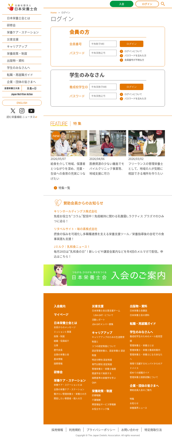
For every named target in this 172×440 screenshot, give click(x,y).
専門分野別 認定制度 (102, 364)
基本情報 (58, 359)
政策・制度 (59, 336)
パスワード (77, 53)
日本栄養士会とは (18, 18)
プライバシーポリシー (100, 429)
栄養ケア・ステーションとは (68, 384)
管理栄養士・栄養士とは (142, 345)
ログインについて (131, 51)
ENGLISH (22, 103)
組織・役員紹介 (61, 341)
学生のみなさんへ (18, 67)
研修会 (11, 25)
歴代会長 (58, 350)
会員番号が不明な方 (132, 60)
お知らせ (134, 403)
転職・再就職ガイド (20, 74)
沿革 (56, 345)
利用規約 (75, 429)
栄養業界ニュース (138, 408)
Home (54, 12)
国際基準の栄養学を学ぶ (104, 378)
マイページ (61, 314)
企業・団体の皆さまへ (21, 82)
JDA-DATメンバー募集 (102, 324)
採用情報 (57, 429)
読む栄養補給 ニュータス (22, 117)
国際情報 (58, 363)
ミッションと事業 (62, 331)
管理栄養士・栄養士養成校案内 (145, 350)
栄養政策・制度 (17, 53)
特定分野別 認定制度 (102, 359)
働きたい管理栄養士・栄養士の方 (70, 394)
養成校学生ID (78, 87)
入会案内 (59, 306)
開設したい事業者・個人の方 (68, 398)
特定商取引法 (153, 429)
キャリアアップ (17, 46)
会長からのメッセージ (65, 327)
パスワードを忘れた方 (133, 55)
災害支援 (12, 39)
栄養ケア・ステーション (23, 32)
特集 (132, 398)
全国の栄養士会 (61, 354)
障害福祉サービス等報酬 (104, 404)
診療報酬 (96, 395)
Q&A (94, 382)
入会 (121, 4)
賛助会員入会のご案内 (141, 390)
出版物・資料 (15, 60)
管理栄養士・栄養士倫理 (104, 368)
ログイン (147, 4)
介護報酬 (96, 400)
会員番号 (75, 44)
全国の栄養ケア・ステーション (69, 389)
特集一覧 (62, 188)
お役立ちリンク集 (100, 409)
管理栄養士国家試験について (144, 377)
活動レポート (98, 319)
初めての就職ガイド (139, 372)
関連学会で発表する (101, 373)
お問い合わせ (130, 429)
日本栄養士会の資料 (139, 315)
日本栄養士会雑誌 (138, 310)
